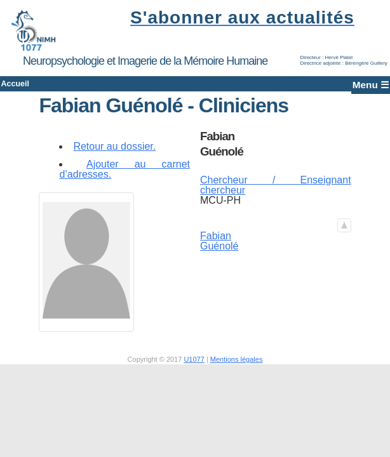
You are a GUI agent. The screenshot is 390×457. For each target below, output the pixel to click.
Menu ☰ (354, 88)
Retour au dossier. (117, 154)
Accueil (34, 88)
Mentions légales (236, 367)
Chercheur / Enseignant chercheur (274, 193)
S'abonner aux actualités (238, 17)
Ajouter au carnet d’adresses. (126, 177)
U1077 (194, 367)
